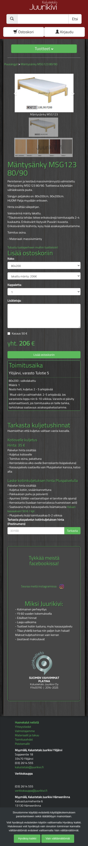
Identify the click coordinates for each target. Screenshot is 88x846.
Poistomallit (22, 743)
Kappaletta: (14, 285)
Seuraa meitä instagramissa (43, 586)
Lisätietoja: (14, 300)
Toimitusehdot (24, 739)
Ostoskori (23, 32)
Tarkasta (72, 530)
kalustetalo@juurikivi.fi (29, 767)
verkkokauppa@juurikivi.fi (31, 790)
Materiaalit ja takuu (27, 735)
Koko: (10, 259)
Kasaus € (19, 333)
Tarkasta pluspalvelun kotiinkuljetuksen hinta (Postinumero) (35, 521)
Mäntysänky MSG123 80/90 (39, 64)
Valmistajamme (25, 731)
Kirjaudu (64, 32)
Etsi (75, 19)
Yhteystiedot (23, 726)
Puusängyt (11, 64)
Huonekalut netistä (27, 722)
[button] (12, 91)
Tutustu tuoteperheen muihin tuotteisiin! (32, 247)
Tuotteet (44, 48)
